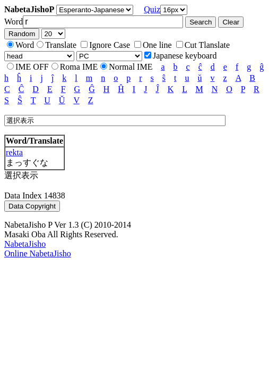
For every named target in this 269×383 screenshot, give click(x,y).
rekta (14, 152)
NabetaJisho (25, 243)
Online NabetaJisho (37, 253)
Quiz (152, 9)
